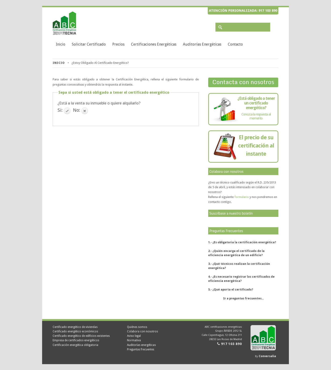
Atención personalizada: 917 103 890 (243, 10)
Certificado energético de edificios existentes (81, 336)
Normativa (134, 340)
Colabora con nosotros (142, 331)
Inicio (60, 44)
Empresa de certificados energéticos (76, 340)
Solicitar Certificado (89, 44)
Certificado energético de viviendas (75, 327)
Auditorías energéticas (202, 44)
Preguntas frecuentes (140, 349)
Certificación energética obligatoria (75, 345)
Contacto (235, 44)
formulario (241, 197)
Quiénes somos (137, 327)
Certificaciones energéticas (153, 44)
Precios (118, 44)
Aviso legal (134, 336)
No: (76, 110)
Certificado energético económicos (75, 331)
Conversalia (267, 356)
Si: (60, 110)
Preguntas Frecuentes (226, 230)
